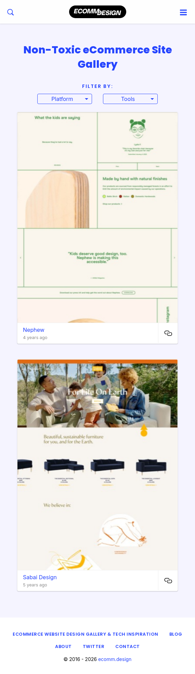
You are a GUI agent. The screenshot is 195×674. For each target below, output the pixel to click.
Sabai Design (40, 577)
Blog (175, 634)
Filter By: (97, 86)
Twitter (94, 646)
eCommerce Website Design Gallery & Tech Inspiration (85, 634)
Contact (127, 646)
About (63, 646)
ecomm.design (115, 659)
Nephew (33, 329)
